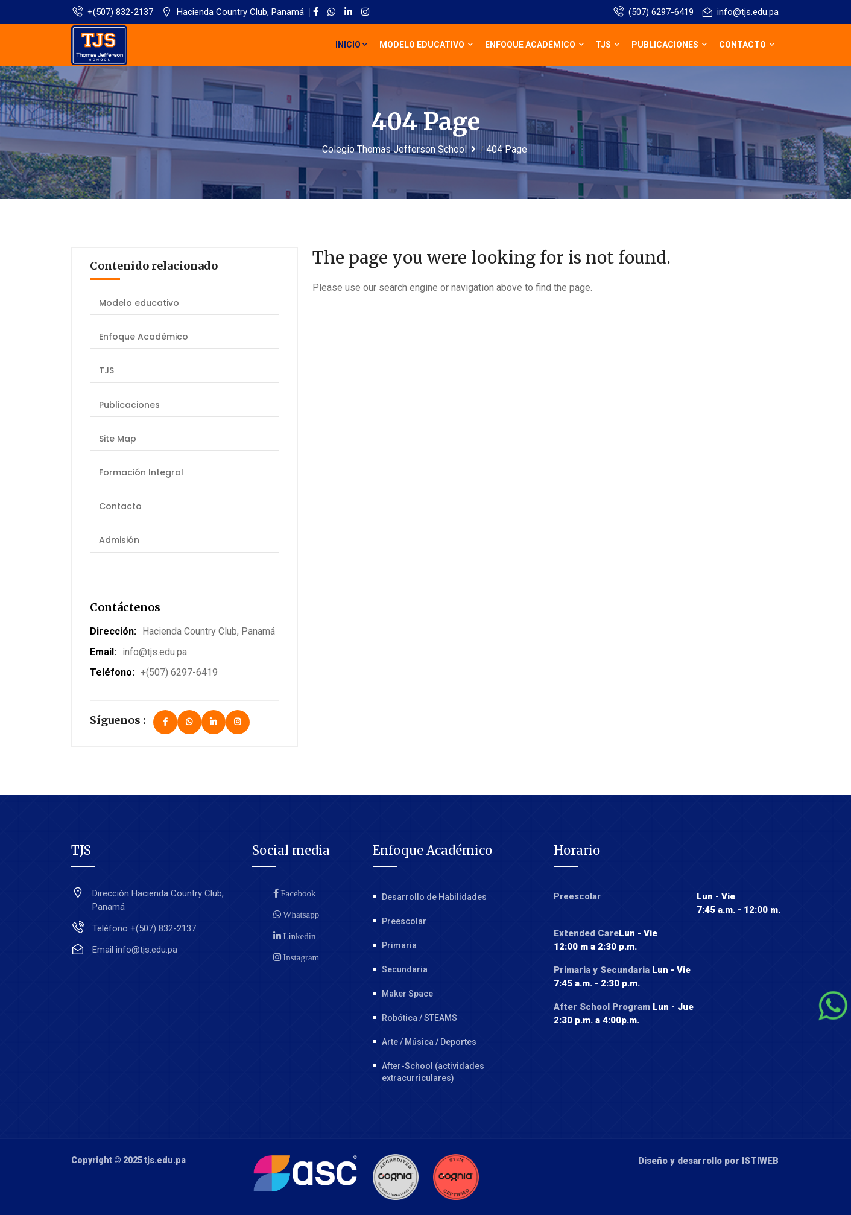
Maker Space (407, 993)
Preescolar (404, 921)
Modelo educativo (426, 44)
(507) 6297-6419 (654, 12)
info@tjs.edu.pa (741, 12)
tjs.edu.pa (165, 1160)
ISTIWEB (760, 1160)
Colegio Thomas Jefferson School (394, 149)
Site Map (117, 438)
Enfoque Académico (534, 44)
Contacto (746, 44)
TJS (607, 44)
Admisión (119, 540)
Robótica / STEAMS (419, 1018)
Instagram (300, 957)
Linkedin (298, 936)
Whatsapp (300, 914)
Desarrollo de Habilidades (434, 897)
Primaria (399, 945)
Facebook (297, 893)
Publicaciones (669, 44)
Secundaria (405, 969)
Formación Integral (141, 472)
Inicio (351, 44)
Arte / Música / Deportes (429, 1042)
